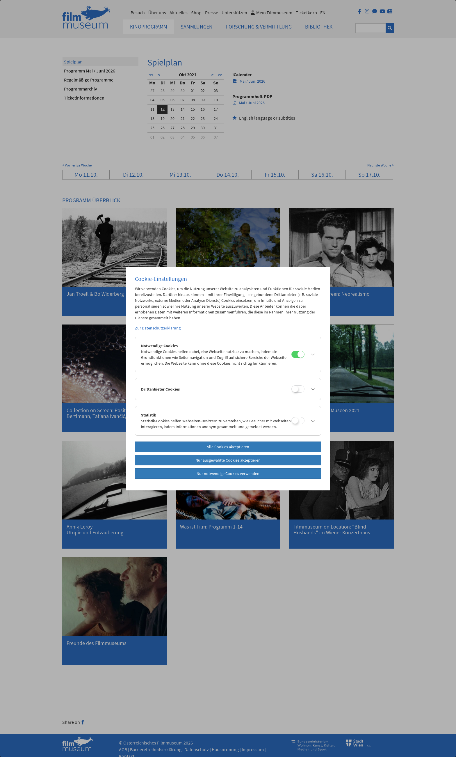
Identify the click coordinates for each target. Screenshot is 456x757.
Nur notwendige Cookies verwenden (228, 473)
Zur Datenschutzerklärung (158, 328)
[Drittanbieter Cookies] (297, 389)
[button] (311, 354)
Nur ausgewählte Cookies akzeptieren (228, 460)
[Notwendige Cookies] (297, 354)
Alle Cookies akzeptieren (228, 446)
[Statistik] (297, 420)
